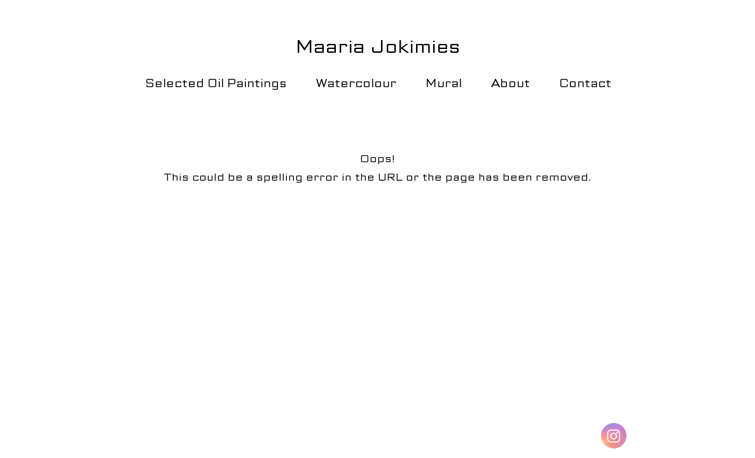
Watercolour (356, 83)
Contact (585, 83)
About (510, 83)
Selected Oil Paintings (216, 83)
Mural (444, 83)
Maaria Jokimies (378, 46)
